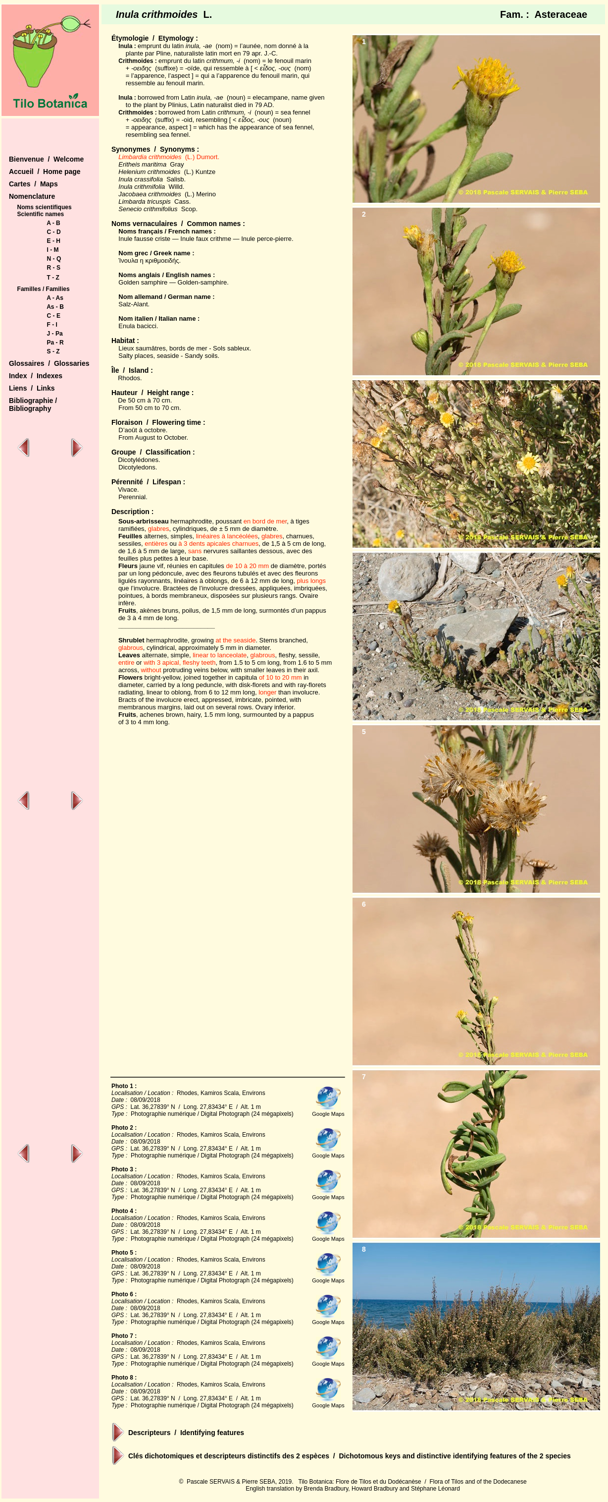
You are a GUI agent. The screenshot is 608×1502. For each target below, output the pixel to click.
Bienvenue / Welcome (46, 159)
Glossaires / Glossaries (49, 363)
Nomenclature (32, 196)
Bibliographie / (33, 400)
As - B (55, 306)
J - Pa (55, 333)
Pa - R (55, 342)
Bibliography (30, 408)
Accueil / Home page (45, 171)
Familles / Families (43, 289)
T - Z (53, 277)
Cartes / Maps (33, 184)
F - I (52, 324)
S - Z (53, 351)
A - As (55, 297)
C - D (54, 232)
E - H (53, 240)
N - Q (54, 258)
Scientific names (40, 214)
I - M (53, 249)
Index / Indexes (35, 376)
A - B (53, 223)
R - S (53, 267)
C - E (53, 315)
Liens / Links (32, 388)
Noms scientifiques (44, 207)
